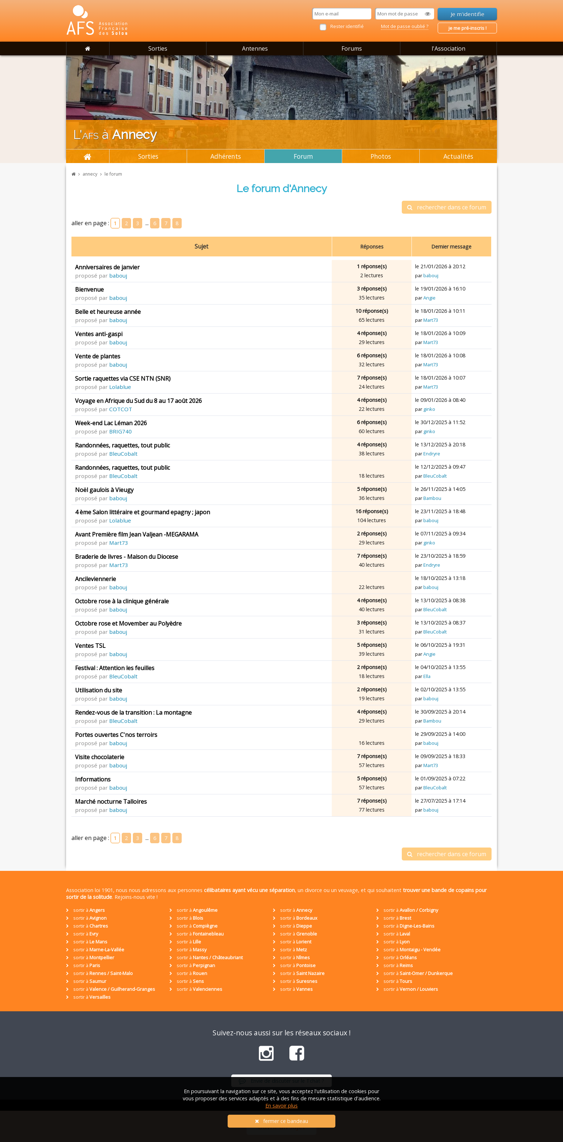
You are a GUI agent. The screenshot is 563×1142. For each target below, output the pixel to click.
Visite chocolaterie (99, 757)
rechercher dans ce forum (446, 207)
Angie (429, 297)
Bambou (432, 498)
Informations (93, 779)
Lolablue (120, 386)
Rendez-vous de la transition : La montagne (133, 712)
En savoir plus (281, 1105)
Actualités (458, 156)
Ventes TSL (90, 646)
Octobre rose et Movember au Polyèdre (128, 623)
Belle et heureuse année (108, 312)
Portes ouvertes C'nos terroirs (116, 735)
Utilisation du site (98, 690)
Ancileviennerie (95, 579)
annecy (90, 174)
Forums (351, 48)
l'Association (448, 48)
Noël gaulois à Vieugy (104, 490)
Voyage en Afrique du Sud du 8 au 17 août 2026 (138, 401)
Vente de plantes (97, 356)
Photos (381, 156)
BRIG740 (120, 431)
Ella (427, 676)
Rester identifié (347, 26)
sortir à (85, 910)
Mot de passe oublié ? (404, 26)
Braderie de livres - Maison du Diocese (126, 557)
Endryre (431, 453)
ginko (429, 409)
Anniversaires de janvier (107, 267)
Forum (303, 156)
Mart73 (430, 320)
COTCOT (120, 409)
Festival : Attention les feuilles (114, 668)
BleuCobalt (123, 453)
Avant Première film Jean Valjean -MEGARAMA (136, 534)
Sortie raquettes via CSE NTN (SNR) (123, 378)
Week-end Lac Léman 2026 (111, 423)
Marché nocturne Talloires (111, 802)
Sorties (157, 48)
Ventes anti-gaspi (98, 334)
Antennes (255, 48)
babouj (118, 275)
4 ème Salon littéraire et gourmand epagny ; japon (142, 512)
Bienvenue (89, 289)
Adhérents (225, 156)
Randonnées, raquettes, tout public (122, 445)
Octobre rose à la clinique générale (122, 601)
